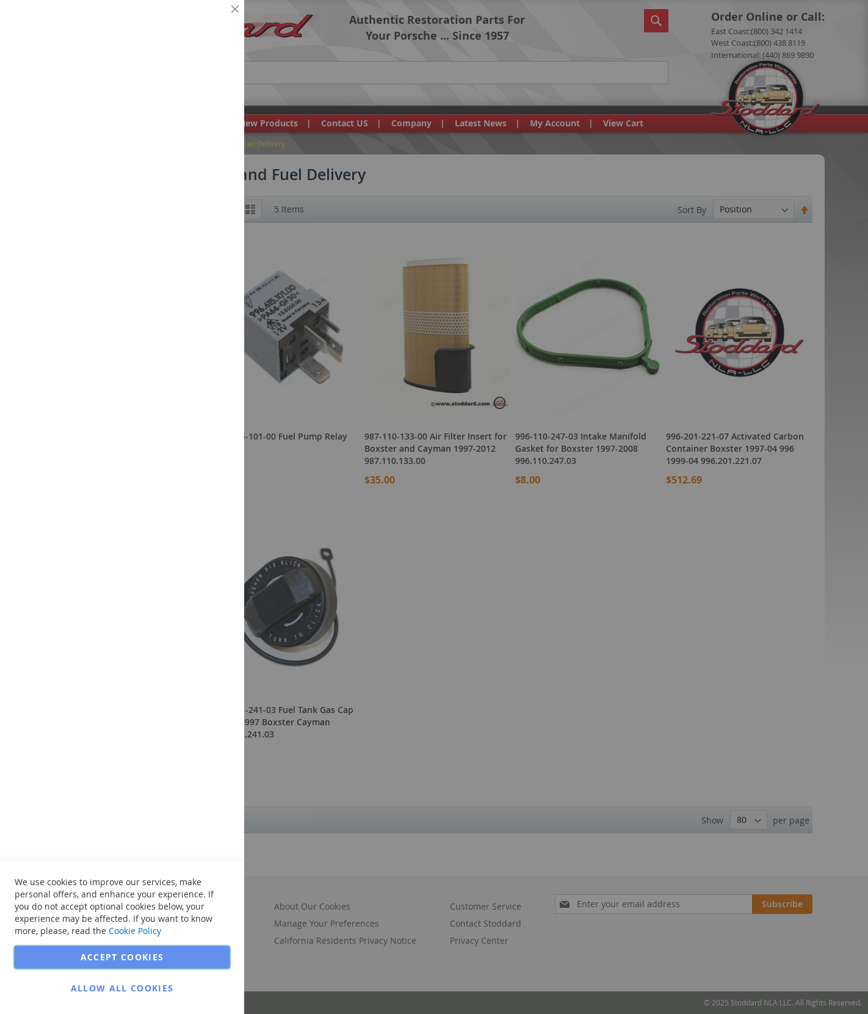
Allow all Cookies (122, 988)
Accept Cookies (122, 957)
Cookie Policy (135, 930)
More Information (194, 94)
